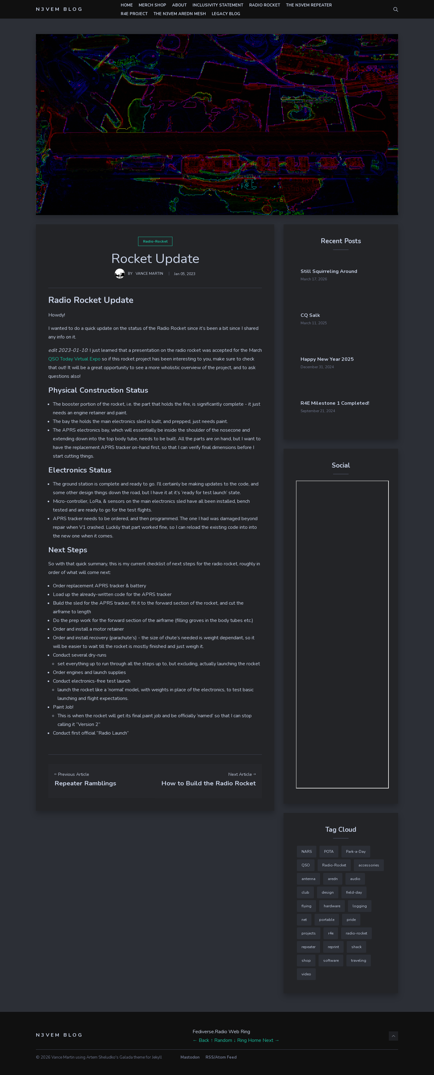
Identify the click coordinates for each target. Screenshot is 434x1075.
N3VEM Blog (59, 9)
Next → (271, 1038)
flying (306, 903)
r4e (330, 931)
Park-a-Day (356, 849)
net (304, 917)
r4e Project (134, 14)
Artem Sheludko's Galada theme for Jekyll (124, 1055)
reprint (333, 944)
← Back (201, 1038)
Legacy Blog (226, 14)
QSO (306, 863)
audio (355, 876)
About (179, 5)
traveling (358, 958)
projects (309, 931)
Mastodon (190, 1055)
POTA (329, 849)
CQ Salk (344, 314)
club (305, 890)
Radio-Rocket (155, 241)
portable (326, 917)
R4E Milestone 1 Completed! (354, 401)
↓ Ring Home (247, 1038)
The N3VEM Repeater (309, 5)
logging (360, 903)
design (328, 890)
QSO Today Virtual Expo (74, 359)
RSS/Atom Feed (221, 1055)
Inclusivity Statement (218, 5)
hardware (332, 903)
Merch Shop (152, 5)
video (306, 971)
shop (306, 958)
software (331, 958)
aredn (333, 876)
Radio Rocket (264, 5)
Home (127, 5)
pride (351, 917)
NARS (307, 849)
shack (356, 944)
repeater (308, 944)
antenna (308, 876)
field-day (354, 890)
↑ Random (221, 1038)
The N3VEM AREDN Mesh (180, 14)
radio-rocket (356, 931)
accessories (368, 863)
